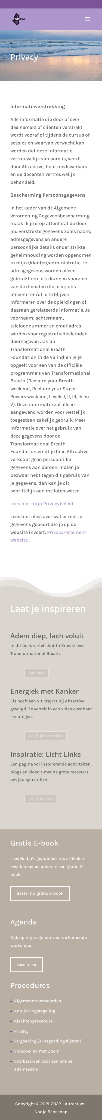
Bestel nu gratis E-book (40, 893)
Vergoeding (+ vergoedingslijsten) (47, 1041)
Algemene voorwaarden (37, 1000)
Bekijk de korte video (46, 735)
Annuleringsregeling (34, 1010)
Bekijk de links (42, 799)
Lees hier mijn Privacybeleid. (42, 504)
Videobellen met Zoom (37, 1051)
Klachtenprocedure (33, 1021)
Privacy (21, 1031)
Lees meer (38, 672)
